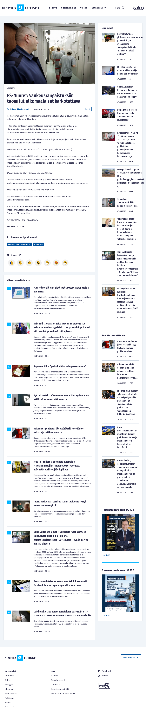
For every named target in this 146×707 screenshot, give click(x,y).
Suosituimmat (68, 7)
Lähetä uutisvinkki (60, 689)
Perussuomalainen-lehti (63, 693)
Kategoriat (99, 8)
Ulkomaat (9, 689)
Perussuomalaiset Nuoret (19, 244)
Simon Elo (38, 244)
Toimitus (55, 684)
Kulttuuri (9, 698)
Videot (83, 7)
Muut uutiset (23, 109)
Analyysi (9, 684)
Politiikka (11, 109)
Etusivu (53, 7)
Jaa (87, 109)
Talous (8, 680)
